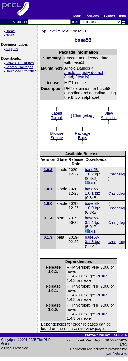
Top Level (48, 31)
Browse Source (56, 135)
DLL (90, 183)
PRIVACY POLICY (97, 335)
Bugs (123, 15)
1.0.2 (48, 169)
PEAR (101, 276)
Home (11, 31)
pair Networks (116, 354)
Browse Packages (20, 63)
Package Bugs (82, 135)
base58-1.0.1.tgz (92, 191)
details (82, 77)
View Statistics (109, 115)
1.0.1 (48, 189)
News (10, 35)
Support (109, 15)
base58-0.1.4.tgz (92, 220)
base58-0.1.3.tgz (92, 239)
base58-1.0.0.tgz (92, 205)
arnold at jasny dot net (84, 72)
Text (64, 31)
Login (77, 15)
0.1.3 (48, 237)
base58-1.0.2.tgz (92, 171)
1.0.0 (48, 203)
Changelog (82, 115)
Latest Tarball (56, 115)
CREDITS (120, 335)
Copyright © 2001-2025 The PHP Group (26, 342)
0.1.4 (48, 218)
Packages (92, 15)
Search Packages (20, 67)
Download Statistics (22, 71)
